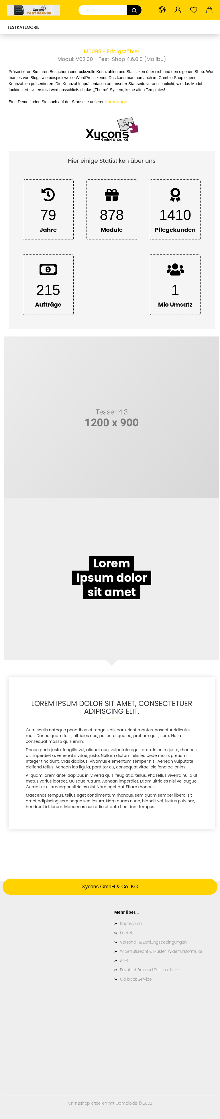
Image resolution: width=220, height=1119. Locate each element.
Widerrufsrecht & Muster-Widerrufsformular (161, 951)
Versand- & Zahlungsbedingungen (153, 942)
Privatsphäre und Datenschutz (149, 970)
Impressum (131, 923)
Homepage (116, 102)
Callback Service (136, 979)
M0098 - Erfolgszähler (112, 51)
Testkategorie (23, 27)
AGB (124, 960)
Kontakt (127, 933)
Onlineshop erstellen (87, 1103)
